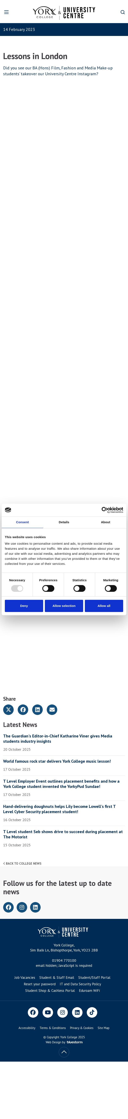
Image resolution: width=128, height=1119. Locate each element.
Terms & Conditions (53, 1028)
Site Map (103, 1028)
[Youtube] (48, 1012)
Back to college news (22, 863)
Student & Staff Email (56, 977)
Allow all (103, 606)
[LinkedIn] (77, 1012)
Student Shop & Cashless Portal (50, 990)
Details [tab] (64, 522)
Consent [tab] (22, 522)
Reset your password (40, 984)
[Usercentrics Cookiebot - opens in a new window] (104, 510)
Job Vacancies (25, 977)
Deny (24, 606)
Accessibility (27, 1028)
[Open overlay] (10, 12)
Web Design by (64, 1042)
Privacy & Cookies (81, 1028)
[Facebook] (33, 1012)
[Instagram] (62, 1012)
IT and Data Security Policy (80, 984)
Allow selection (63, 606)
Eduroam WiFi (89, 990)
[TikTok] (92, 1012)
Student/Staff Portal (94, 977)
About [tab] (105, 522)
